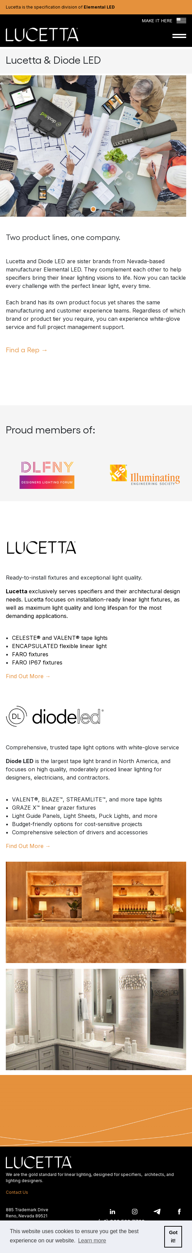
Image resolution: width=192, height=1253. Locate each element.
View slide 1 (93, 209)
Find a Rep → (27, 349)
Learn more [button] (92, 1240)
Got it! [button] (173, 1236)
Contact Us (17, 1192)
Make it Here (164, 21)
